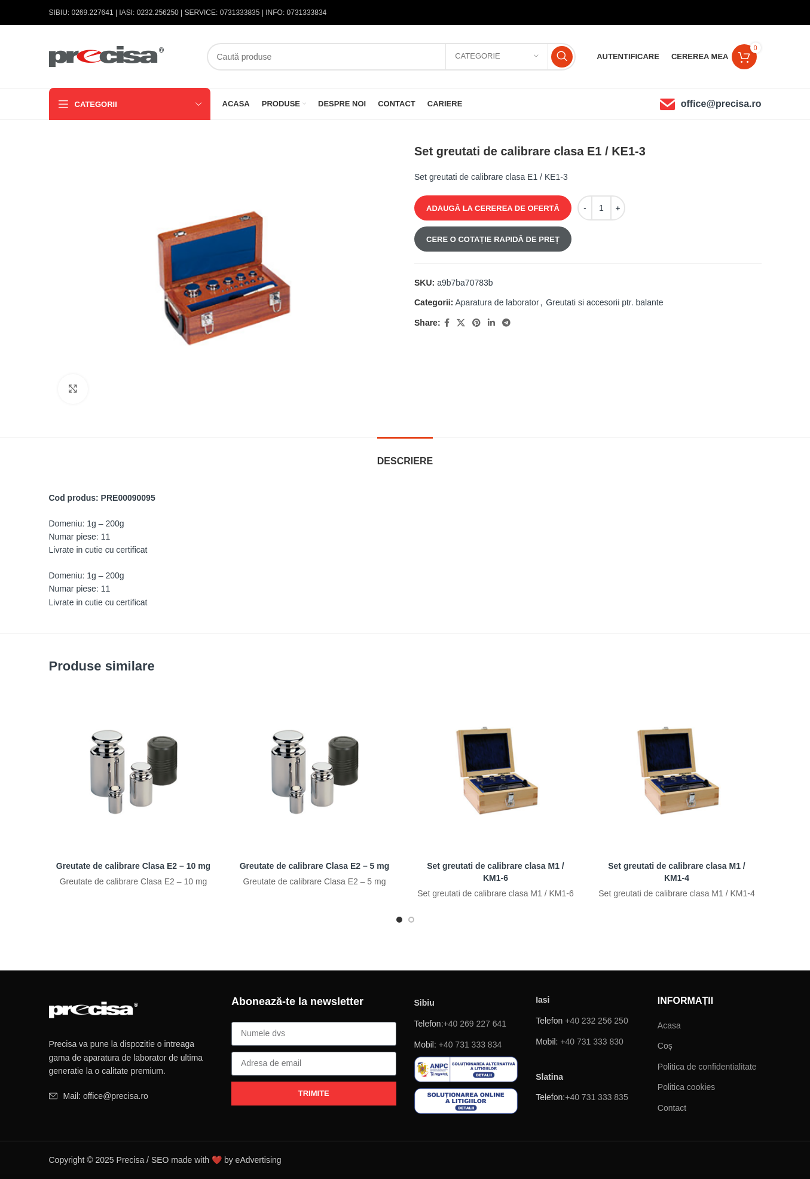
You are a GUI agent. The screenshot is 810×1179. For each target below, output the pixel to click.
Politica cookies (687, 1087)
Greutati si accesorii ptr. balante (604, 302)
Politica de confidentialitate (707, 1066)
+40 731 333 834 (470, 1044)
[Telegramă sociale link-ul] (505, 323)
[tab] (405, 455)
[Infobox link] (711, 104)
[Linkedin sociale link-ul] (491, 323)
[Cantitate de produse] (601, 208)
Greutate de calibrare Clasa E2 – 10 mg (133, 866)
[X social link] (460, 323)
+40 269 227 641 (475, 1023)
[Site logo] (107, 55)
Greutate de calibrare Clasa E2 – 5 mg (315, 866)
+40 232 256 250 (596, 1020)
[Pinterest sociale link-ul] (476, 323)
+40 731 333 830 (591, 1041)
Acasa (669, 1025)
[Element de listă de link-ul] (131, 1096)
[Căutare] (391, 57)
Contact (672, 1108)
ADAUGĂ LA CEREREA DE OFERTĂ (493, 208)
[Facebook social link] (446, 323)
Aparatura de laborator (497, 302)
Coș (665, 1046)
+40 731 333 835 (596, 1097)
